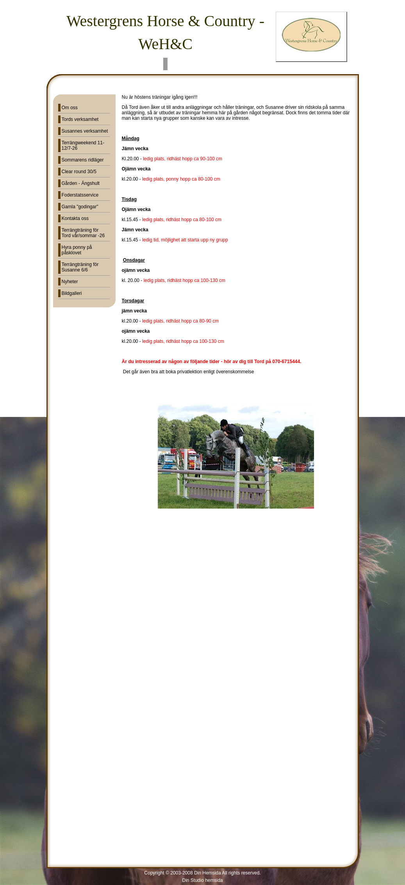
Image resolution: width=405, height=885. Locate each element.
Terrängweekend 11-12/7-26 (83, 145)
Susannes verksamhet (85, 131)
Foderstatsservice (80, 195)
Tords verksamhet (80, 119)
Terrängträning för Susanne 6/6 (80, 267)
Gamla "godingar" (80, 206)
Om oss (70, 107)
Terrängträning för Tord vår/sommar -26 (83, 232)
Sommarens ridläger (83, 160)
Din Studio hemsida (202, 880)
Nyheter (70, 281)
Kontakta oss (75, 218)
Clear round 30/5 (79, 171)
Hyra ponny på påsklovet (77, 250)
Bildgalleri (72, 293)
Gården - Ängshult (81, 183)
